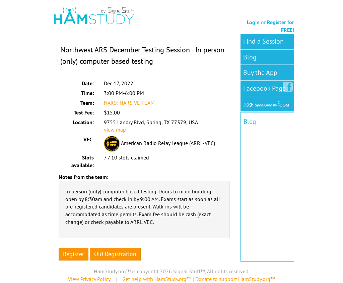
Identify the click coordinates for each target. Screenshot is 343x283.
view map (115, 129)
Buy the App (260, 72)
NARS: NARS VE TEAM (129, 102)
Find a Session (263, 41)
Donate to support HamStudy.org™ (235, 279)
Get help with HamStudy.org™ (156, 279)
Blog (250, 57)
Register (73, 254)
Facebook (265, 87)
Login (253, 22)
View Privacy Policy (89, 279)
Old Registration (115, 254)
